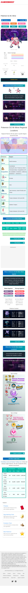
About (4, 573)
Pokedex (22, 575)
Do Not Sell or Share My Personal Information (10, 565)
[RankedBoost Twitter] (12, 581)
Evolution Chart (6, 577)
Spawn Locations (21, 577)
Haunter (7, 335)
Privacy (19, 573)
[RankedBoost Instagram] (15, 581)
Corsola (3, 200)
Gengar (7, 316)
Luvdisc (3, 213)
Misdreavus (7, 325)
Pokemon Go (15, 575)
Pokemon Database (7, 575)
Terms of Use (4, 562)
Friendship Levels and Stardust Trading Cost (11, 461)
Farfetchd (3, 186)
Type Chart (13, 577)
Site (23, 573)
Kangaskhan (4, 171)
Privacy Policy (21, 561)
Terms (14, 573)
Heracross (4, 193)
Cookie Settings (10, 562)
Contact (9, 573)
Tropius (3, 206)
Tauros (3, 163)
